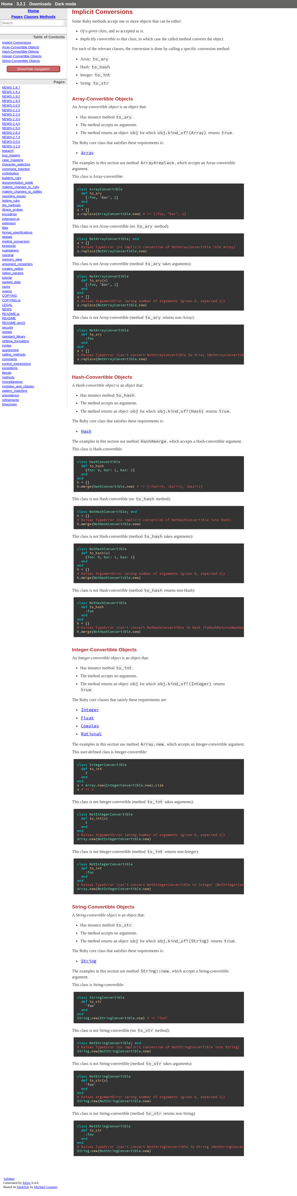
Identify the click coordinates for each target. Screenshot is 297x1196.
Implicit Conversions (16, 42)
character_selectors (16, 164)
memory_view (12, 259)
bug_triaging (11, 155)
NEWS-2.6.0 (11, 133)
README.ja (10, 314)
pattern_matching (14, 391)
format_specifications (17, 232)
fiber (5, 228)
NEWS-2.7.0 (11, 137)
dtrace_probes (12, 209)
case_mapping (12, 160)
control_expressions (16, 364)
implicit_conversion (15, 241)
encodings (9, 214)
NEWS (7, 309)
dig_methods (11, 205)
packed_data (11, 282)
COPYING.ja (11, 300)
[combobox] (33, 22)
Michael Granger (45, 1187)
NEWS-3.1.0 (11, 146)
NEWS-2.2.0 (11, 114)
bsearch (8, 151)
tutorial (7, 278)
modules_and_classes (18, 386)
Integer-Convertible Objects (21, 56)
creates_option (12, 269)
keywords (9, 246)
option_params (12, 273)
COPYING (9, 296)
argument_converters (17, 264)
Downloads (40, 4)
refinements (10, 400)
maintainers (10, 250)
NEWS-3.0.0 (11, 142)
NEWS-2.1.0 (11, 110)
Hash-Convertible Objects (20, 51)
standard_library (13, 336)
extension (9, 223)
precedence (10, 395)
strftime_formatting (15, 341)
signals (7, 332)
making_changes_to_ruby (20, 187)
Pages (17, 16)
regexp (7, 291)
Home (7, 4)
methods (8, 377)
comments (9, 359)
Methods (48, 16)
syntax (6, 345)
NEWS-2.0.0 (11, 105)
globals (7, 237)
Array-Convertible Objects (20, 47)
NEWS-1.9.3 (11, 101)
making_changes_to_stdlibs (22, 191)
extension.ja (10, 219)
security (7, 327)
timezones (9, 404)
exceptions (9, 368)
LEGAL (7, 305)
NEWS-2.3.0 (11, 119)
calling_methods (13, 354)
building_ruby (11, 178)
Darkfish (23, 1187)
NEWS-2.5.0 (11, 128)
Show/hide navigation (33, 69)
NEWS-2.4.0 (11, 124)
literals (6, 373)
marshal (8, 255)
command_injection (16, 169)
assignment (10, 350)
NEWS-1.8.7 (11, 87)
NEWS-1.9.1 (11, 92)
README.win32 (13, 323)
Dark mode (65, 4)
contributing (10, 173)
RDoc (27, 1183)
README (9, 318)
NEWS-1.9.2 (11, 96)
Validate (9, 1179)
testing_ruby (11, 200)
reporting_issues (14, 196)
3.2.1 (21, 4)
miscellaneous (12, 382)
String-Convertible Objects (21, 61)
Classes (31, 16)
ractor (6, 287)
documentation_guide (17, 182)
